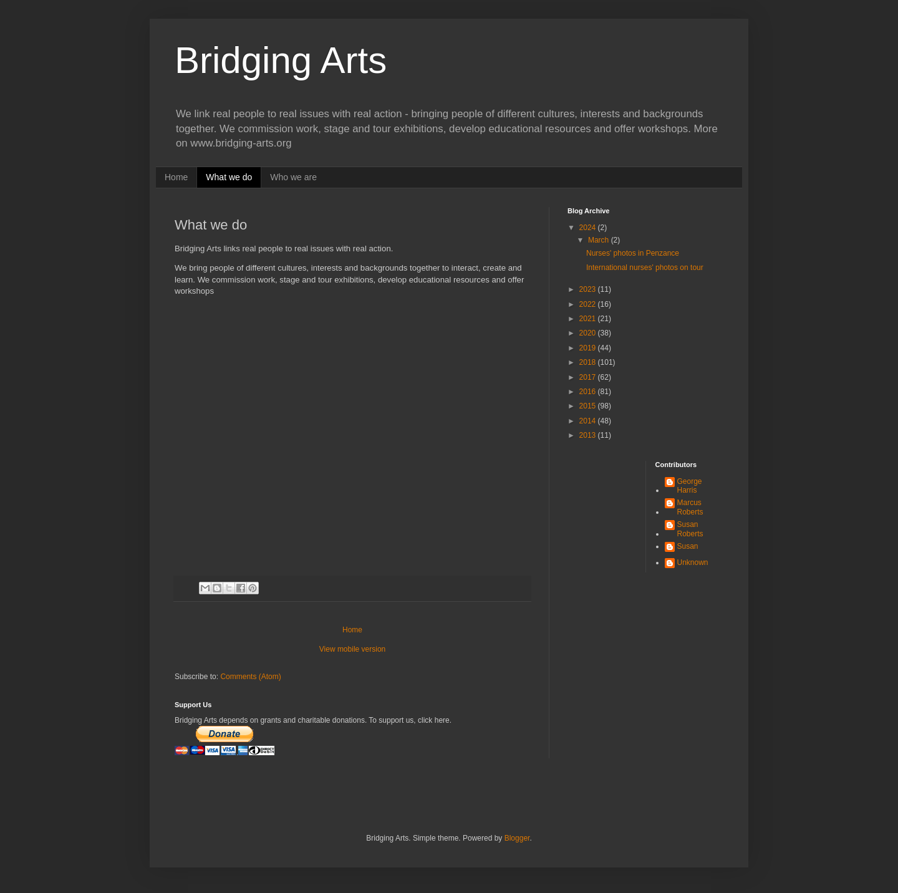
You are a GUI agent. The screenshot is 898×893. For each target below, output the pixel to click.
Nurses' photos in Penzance (632, 253)
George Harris (689, 486)
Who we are (293, 177)
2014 (588, 421)
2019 (588, 348)
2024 (588, 227)
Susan (687, 546)
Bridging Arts (281, 60)
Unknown (692, 562)
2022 (588, 304)
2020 (588, 333)
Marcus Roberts (690, 507)
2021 (588, 318)
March (599, 240)
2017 (588, 377)
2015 (588, 406)
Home (176, 177)
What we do (229, 177)
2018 (588, 362)
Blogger (517, 838)
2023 (588, 289)
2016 (588, 391)
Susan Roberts (690, 529)
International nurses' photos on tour (644, 267)
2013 (588, 435)
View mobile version (352, 649)
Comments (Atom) (250, 676)
